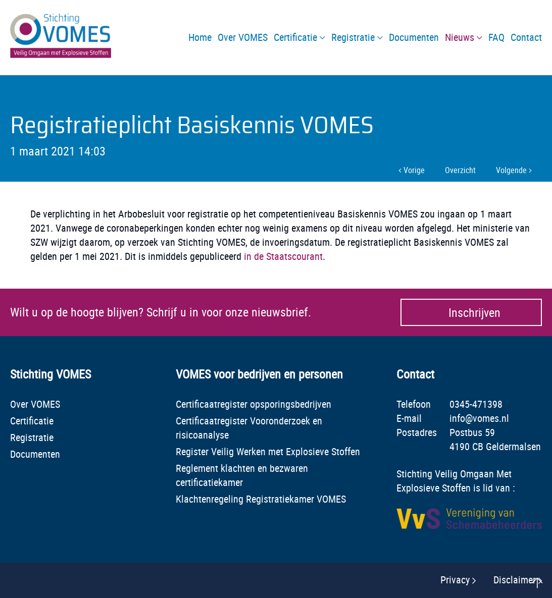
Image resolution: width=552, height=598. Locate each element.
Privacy (455, 579)
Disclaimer (514, 579)
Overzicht (460, 170)
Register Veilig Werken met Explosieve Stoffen (268, 451)
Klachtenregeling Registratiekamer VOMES (261, 499)
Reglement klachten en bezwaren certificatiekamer (242, 475)
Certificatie (32, 420)
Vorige (411, 170)
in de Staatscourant (283, 256)
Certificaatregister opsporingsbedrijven (253, 404)
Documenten (35, 454)
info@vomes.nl (479, 418)
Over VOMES (35, 404)
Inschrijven (474, 312)
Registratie (32, 437)
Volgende (514, 170)
